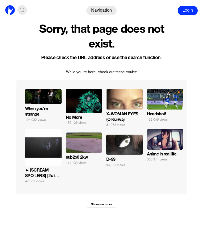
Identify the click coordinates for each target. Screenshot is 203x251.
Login (187, 10)
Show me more (101, 204)
